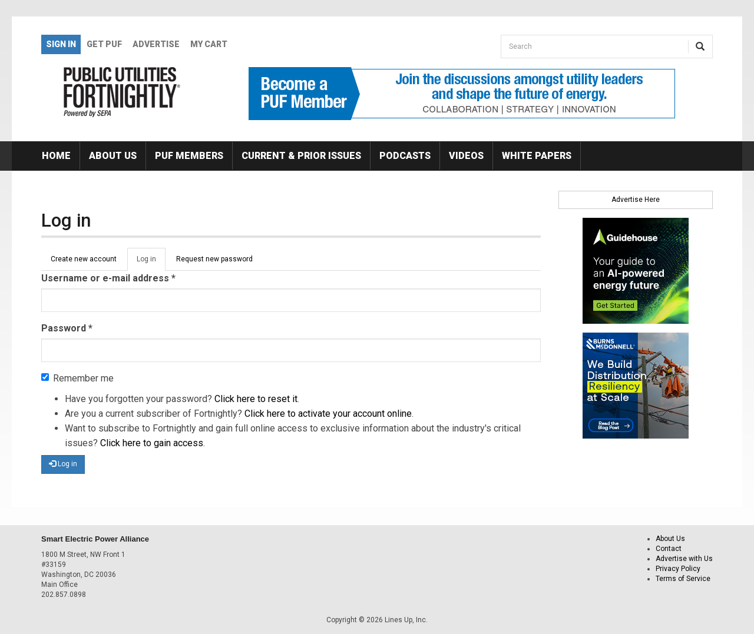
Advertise (156, 44)
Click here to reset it (255, 398)
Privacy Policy (678, 569)
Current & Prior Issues (301, 155)
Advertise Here (635, 199)
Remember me (77, 378)
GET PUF (104, 44)
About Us (113, 155)
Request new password (214, 259)
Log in (151, 262)
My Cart (208, 44)
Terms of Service (683, 579)
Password (66, 328)
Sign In (61, 44)
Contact (669, 549)
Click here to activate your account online (328, 413)
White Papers (536, 155)
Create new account (84, 259)
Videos (466, 155)
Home (56, 155)
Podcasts (405, 155)
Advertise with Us (684, 559)
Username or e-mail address (108, 278)
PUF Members (189, 155)
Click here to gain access (151, 443)
